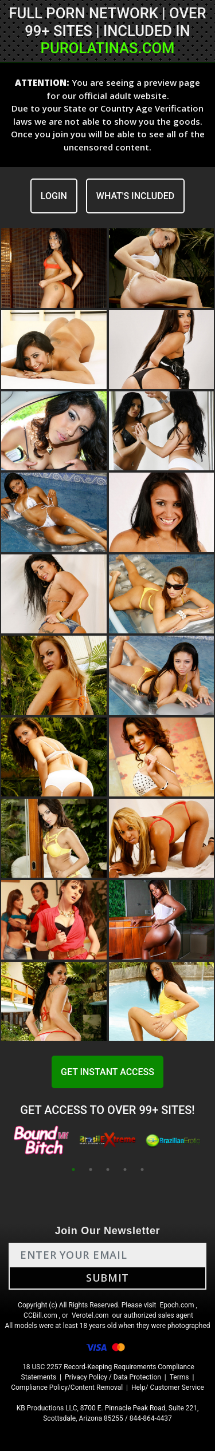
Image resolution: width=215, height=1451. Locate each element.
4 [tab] (125, 1169)
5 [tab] (142, 1169)
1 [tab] (73, 1169)
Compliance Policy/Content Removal (67, 1387)
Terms (179, 1377)
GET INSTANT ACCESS (107, 1072)
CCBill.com (40, 1315)
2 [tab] (90, 1169)
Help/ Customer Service (167, 1387)
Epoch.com (176, 1305)
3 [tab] (108, 1169)
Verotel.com (90, 1315)
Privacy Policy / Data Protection (113, 1377)
